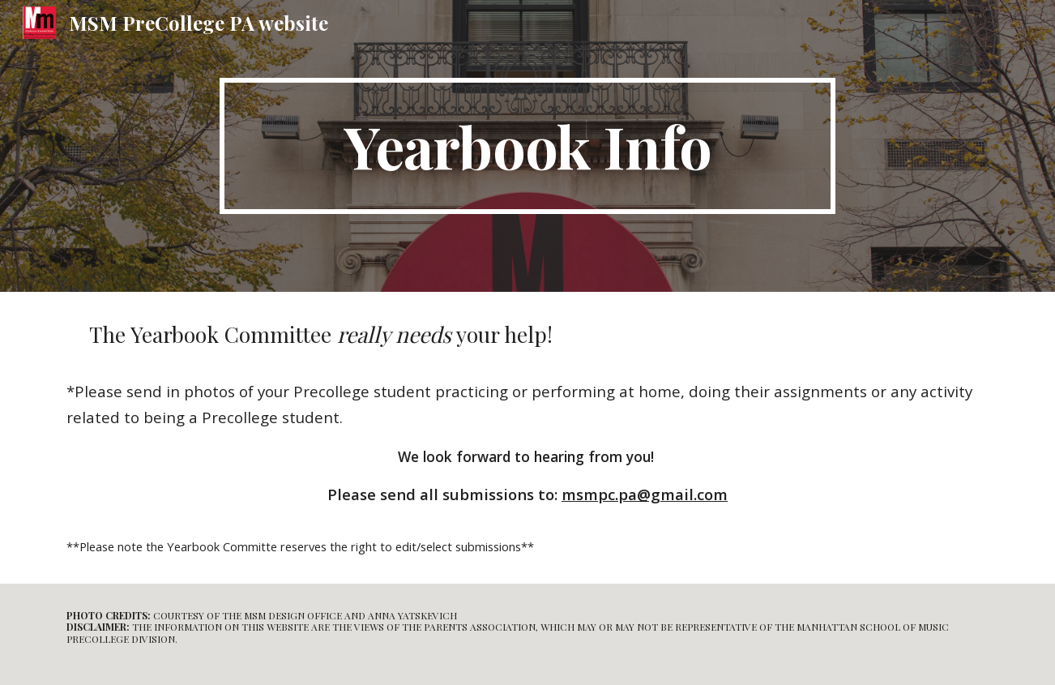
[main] (527, 146)
